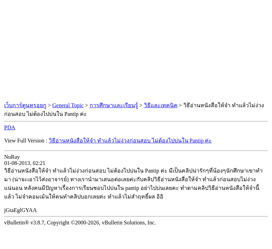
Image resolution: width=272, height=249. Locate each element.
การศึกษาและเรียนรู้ (114, 105)
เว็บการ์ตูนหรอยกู (25, 105)
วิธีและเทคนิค (161, 105)
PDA (9, 127)
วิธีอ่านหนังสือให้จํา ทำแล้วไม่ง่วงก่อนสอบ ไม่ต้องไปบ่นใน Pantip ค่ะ (130, 141)
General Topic (68, 105)
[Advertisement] (136, 51)
